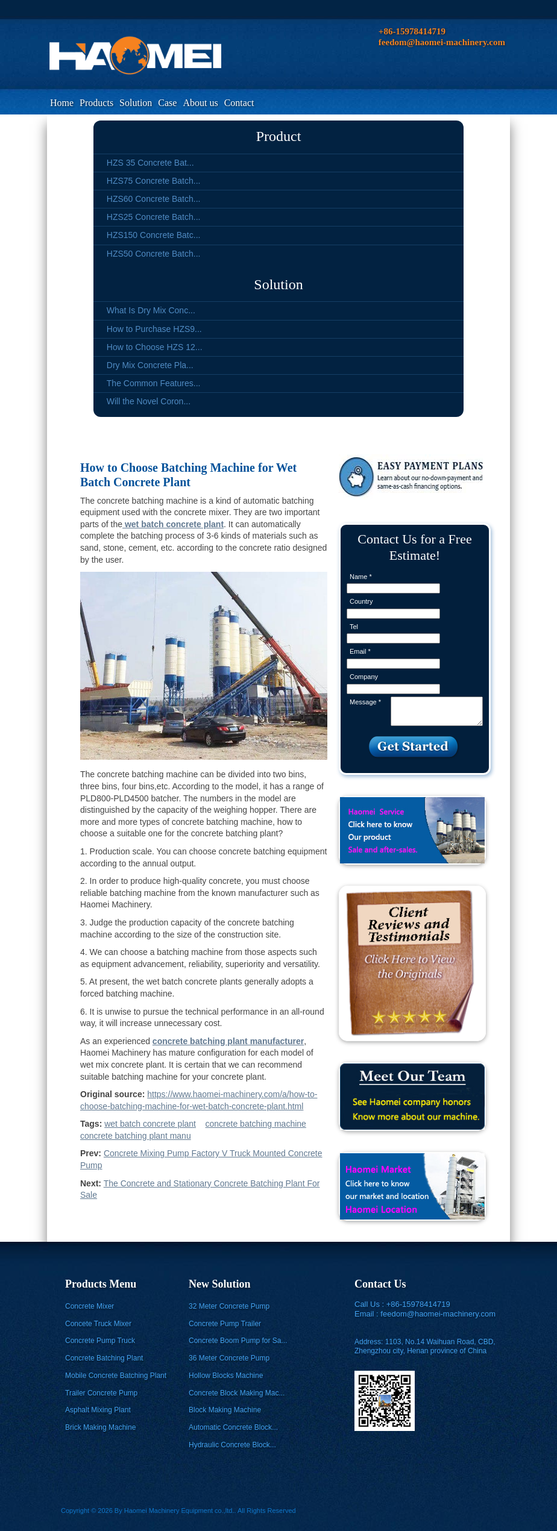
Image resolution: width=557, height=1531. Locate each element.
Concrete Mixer (89, 1306)
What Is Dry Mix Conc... (151, 310)
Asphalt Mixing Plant (98, 1410)
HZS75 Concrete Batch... (154, 181)
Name (361, 576)
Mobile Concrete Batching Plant (115, 1375)
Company (364, 676)
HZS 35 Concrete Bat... (150, 163)
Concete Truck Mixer (98, 1324)
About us (200, 103)
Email (360, 651)
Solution (135, 103)
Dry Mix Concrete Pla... (150, 365)
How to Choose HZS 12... (155, 347)
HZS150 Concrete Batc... (154, 235)
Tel (354, 626)
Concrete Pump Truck (100, 1340)
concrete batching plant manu (135, 1136)
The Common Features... (154, 383)
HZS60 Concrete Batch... (154, 199)
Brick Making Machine (100, 1427)
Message (365, 702)
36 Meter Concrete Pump (229, 1358)
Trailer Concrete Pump (101, 1393)
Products (96, 103)
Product (278, 136)
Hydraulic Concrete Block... (232, 1445)
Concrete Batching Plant (104, 1358)
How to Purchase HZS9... (154, 329)
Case (167, 103)
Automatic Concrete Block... (233, 1427)
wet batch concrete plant (150, 1124)
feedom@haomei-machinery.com (438, 1313)
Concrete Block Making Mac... (237, 1393)
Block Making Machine (225, 1410)
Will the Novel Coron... (148, 401)
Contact (239, 103)
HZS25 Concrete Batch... (154, 217)
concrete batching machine (256, 1124)
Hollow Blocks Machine (226, 1375)
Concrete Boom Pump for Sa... (238, 1340)
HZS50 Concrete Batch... (154, 253)
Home (62, 103)
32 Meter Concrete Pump (229, 1306)
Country (361, 601)
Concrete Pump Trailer (225, 1324)
